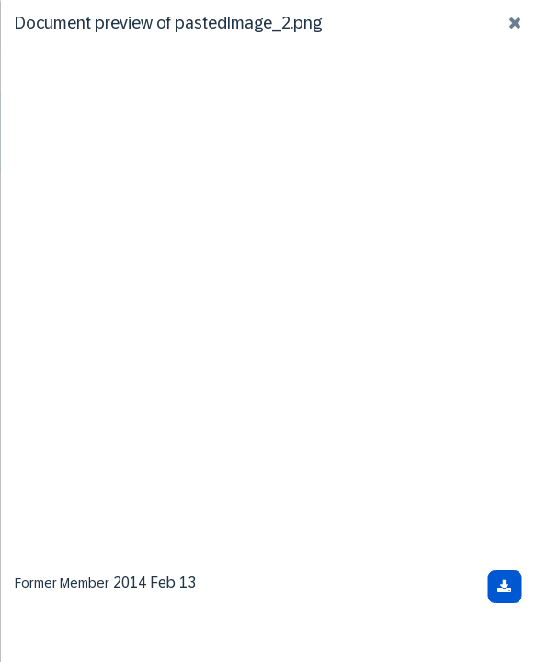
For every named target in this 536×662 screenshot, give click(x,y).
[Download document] (504, 586)
